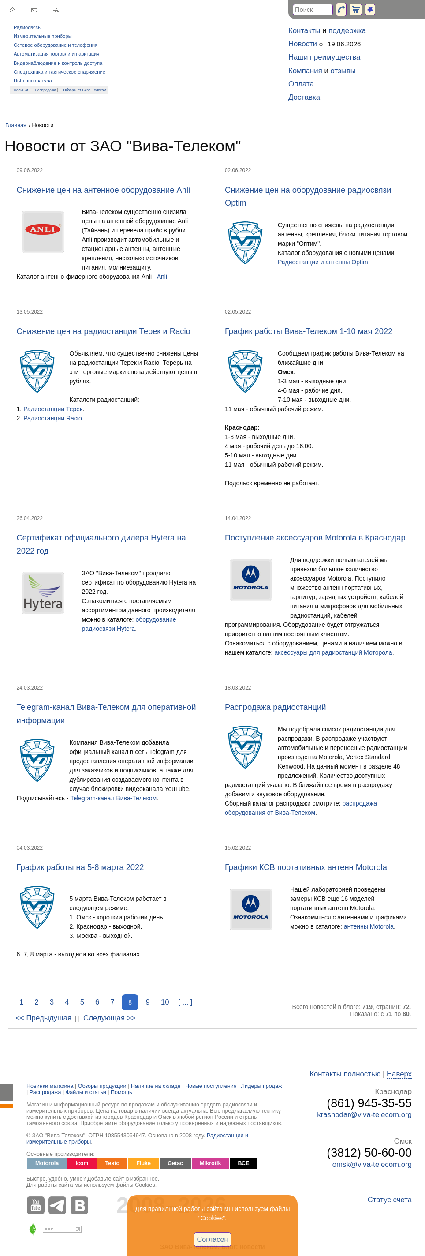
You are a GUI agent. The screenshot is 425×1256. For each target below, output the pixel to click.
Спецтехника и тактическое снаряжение (59, 72)
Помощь (121, 1092)
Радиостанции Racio (52, 418)
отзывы (343, 71)
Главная (15, 125)
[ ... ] (185, 1002)
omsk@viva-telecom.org (372, 1164)
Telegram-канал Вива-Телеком (113, 798)
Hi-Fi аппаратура (33, 80)
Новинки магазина (49, 1086)
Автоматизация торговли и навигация (56, 53)
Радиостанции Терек (52, 408)
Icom (81, 1163)
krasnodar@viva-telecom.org (364, 1114)
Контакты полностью (344, 1074)
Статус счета (390, 1200)
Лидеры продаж (261, 1086)
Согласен (212, 1239)
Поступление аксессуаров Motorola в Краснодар (315, 537)
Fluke (143, 1163)
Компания (305, 71)
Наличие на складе (156, 1086)
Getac (175, 1163)
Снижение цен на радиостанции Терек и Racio (103, 331)
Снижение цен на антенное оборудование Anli (103, 190)
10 (165, 1002)
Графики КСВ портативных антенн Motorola (306, 867)
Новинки (21, 90)
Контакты (304, 30)
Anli (162, 276)
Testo (112, 1163)
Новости (302, 44)
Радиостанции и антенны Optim (323, 262)
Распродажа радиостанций (275, 707)
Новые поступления (211, 1086)
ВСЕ (243, 1163)
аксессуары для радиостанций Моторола (333, 652)
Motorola (47, 1163)
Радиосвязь (27, 27)
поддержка (347, 30)
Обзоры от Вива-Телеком (84, 90)
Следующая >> (109, 1018)
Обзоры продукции (102, 1086)
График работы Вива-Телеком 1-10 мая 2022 (308, 331)
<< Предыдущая (43, 1018)
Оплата (301, 84)
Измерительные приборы (43, 36)
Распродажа (45, 90)
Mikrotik (210, 1163)
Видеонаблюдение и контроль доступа (58, 63)
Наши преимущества (324, 57)
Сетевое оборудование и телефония (55, 45)
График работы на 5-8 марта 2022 (80, 867)
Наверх (399, 1074)
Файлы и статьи (86, 1092)
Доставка (304, 97)
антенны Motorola (369, 926)
